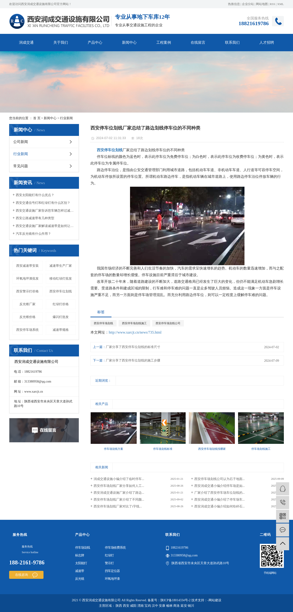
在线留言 (198, 42)
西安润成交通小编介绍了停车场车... (219, 499)
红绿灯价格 (61, 304)
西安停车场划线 (103, 323)
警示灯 (109, 563)
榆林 (169, 605)
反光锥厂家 (27, 304)
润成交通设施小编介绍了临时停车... (119, 479)
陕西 (119, 605)
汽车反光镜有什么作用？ (33, 233)
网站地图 (262, 4)
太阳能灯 (81, 563)
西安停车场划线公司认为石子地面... (219, 479)
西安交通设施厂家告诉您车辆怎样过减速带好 (46, 210)
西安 (126, 605)
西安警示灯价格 (27, 291)
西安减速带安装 (27, 265)
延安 (184, 605)
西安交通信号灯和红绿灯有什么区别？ (43, 203)
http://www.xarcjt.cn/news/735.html (135, 332)
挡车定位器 (112, 571)
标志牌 (79, 555)
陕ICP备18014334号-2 (175, 600)
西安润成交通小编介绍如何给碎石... (219, 506)
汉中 (155, 605)
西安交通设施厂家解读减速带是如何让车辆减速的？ (46, 226)
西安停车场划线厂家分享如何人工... (119, 486)
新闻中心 (129, 42)
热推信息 (234, 4)
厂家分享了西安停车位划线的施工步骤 (133, 360)
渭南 (140, 605)
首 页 (37, 118)
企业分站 (248, 4)
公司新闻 (20, 142)
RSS (272, 4)
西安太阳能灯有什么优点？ (35, 195)
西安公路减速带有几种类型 (35, 218)
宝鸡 (147, 605)
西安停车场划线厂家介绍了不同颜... (119, 499)
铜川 (191, 605)
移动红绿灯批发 (60, 278)
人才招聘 (266, 42)
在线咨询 (26, 575)
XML (280, 4)
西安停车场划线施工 (134, 323)
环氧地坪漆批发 (27, 278)
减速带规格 (61, 330)
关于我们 (60, 42)
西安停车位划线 (60, 291)
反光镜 (79, 578)
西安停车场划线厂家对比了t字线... (118, 506)
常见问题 (20, 166)
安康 (162, 605)
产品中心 (95, 42)
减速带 (79, 571)
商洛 (176, 605)
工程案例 (163, 42)
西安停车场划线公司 (168, 323)
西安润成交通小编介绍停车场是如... (219, 486)
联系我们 (232, 42)
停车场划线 (82, 547)
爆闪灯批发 (61, 317)
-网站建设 (214, 600)
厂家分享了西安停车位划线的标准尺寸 (133, 347)
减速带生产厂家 (60, 265)
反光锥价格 (27, 317)
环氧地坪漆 (112, 578)
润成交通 (26, 42)
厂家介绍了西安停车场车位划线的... (219, 492)
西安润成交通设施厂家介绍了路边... (119, 492)
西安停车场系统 (27, 330)
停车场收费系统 (115, 547)
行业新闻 (66, 118)
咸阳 (133, 605)
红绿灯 (109, 555)
